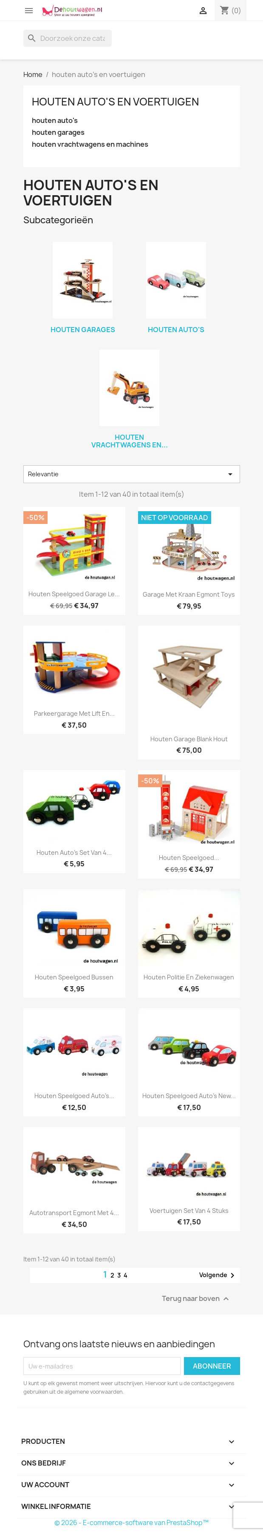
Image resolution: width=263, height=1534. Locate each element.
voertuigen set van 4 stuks (189, 1211)
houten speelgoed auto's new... (189, 1096)
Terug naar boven (196, 1299)
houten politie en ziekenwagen (189, 977)
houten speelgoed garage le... (74, 594)
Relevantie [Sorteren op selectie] (131, 474)
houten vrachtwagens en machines (90, 144)
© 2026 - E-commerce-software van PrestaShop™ (131, 1522)
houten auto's (55, 120)
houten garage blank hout (189, 739)
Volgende (218, 1275)
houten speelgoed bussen (74, 977)
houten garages (58, 132)
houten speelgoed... (189, 858)
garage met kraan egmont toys (189, 594)
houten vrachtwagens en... (129, 441)
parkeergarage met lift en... (74, 713)
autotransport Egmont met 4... (74, 1213)
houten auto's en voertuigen (115, 101)
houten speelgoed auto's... (74, 1096)
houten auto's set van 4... (74, 852)
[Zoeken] (67, 38)
